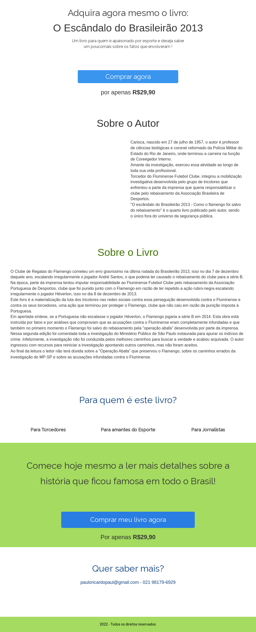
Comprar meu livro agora (128, 519)
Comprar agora (128, 76)
